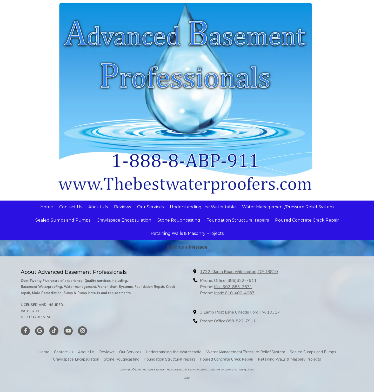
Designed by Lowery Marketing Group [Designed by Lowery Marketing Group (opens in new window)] (231, 369)
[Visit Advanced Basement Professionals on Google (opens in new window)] (39, 330)
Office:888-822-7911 (235, 321)
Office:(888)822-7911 (235, 280)
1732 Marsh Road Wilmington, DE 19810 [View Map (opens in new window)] (239, 272)
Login (187, 378)
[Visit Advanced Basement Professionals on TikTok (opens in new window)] (53, 330)
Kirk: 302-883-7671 (233, 287)
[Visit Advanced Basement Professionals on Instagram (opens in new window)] (82, 330)
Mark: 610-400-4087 (234, 293)
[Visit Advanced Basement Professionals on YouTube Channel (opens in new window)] (68, 330)
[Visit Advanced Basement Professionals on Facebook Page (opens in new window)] (25, 330)
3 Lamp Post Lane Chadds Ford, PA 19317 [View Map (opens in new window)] (240, 312)
